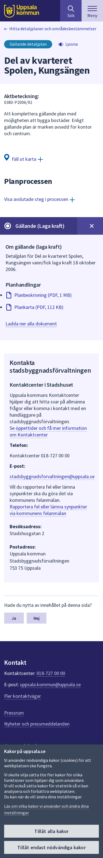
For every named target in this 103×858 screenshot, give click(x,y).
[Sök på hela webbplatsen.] (71, 10)
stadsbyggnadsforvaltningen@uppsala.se (52, 476)
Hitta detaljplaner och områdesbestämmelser (52, 28)
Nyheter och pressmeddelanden (36, 724)
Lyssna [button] (71, 44)
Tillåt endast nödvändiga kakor (51, 847)
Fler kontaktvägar (22, 696)
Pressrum (14, 713)
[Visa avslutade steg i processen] (39, 199)
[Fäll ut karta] (23, 159)
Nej (37, 618)
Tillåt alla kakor (51, 831)
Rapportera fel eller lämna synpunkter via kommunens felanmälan (48, 509)
